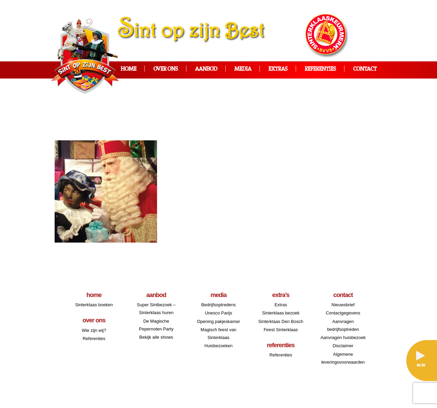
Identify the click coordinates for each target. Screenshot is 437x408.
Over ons (165, 69)
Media (242, 69)
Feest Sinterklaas (281, 329)
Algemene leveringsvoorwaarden (343, 358)
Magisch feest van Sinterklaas (219, 333)
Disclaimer (343, 345)
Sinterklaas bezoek (280, 312)
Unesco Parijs (218, 312)
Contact (365, 69)
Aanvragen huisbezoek (343, 337)
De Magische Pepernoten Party (156, 325)
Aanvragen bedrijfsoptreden (343, 325)
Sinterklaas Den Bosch (281, 321)
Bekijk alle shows (156, 337)
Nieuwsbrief (343, 304)
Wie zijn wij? (94, 330)
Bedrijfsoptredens (218, 304)
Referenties (320, 69)
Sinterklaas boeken (94, 304)
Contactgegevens (343, 312)
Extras (277, 69)
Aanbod (206, 69)
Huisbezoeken (218, 345)
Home (128, 69)
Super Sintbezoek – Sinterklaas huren (156, 308)
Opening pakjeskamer (218, 321)
